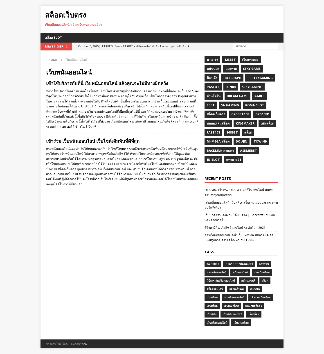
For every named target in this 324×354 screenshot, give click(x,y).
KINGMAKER (245, 123)
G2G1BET (213, 264)
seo (84, 344)
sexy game (252, 68)
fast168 (213, 132)
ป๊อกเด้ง (212, 78)
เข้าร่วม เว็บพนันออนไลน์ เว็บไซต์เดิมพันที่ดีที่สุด (93, 141)
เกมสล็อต (212, 297)
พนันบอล (213, 68)
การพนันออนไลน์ (216, 272)
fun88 (231, 87)
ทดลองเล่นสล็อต (218, 123)
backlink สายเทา (220, 150)
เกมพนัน (255, 289)
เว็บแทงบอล (250, 59)
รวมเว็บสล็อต (262, 272)
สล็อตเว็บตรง (216, 114)
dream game (237, 96)
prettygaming (260, 78)
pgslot (213, 87)
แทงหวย (231, 68)
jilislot (213, 159)
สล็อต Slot (53, 37)
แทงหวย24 (233, 159)
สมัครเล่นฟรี (248, 281)
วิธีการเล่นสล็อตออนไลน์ (221, 281)
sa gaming (230, 105)
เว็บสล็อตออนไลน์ (217, 322)
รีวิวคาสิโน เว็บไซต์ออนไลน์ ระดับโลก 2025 (235, 227)
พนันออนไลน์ (240, 272)
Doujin (241, 141)
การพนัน (264, 264)
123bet (230, 59)
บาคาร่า (212, 59)
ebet (211, 105)
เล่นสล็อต (267, 123)
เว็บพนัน (211, 314)
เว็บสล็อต (253, 314)
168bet (232, 132)
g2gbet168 (240, 114)
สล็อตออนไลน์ (215, 289)
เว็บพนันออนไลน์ (232, 314)
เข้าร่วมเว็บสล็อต (260, 297)
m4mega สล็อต (218, 141)
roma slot (254, 105)
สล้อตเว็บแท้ (236, 289)
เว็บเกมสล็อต (241, 322)
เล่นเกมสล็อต (231, 306)
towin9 (260, 141)
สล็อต (248, 132)
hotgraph (232, 78)
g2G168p (262, 114)
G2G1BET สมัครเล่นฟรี (239, 264)
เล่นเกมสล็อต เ (253, 306)
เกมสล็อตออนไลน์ (234, 297)
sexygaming (252, 87)
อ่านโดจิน (213, 96)
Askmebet (248, 150)
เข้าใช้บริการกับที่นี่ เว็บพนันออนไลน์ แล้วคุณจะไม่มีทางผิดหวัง (107, 83)
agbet (259, 96)
